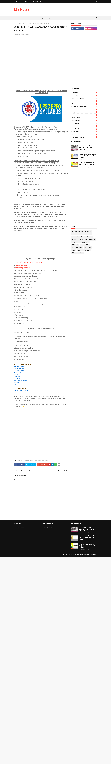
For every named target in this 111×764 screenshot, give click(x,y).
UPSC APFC (38, 460)
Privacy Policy (38, 1)
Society (84, 134)
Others (82, 244)
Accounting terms (21, 265)
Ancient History (84, 92)
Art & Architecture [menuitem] (32, 18)
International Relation (84, 115)
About (19, 1)
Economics (84, 101)
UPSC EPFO (20, 23)
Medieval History (84, 117)
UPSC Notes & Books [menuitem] (74, 18)
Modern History (84, 120)
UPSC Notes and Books (84, 137)
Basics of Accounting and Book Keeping (29, 262)
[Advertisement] (41, 50)
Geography (84, 109)
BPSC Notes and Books (84, 98)
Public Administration (84, 128)
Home (15, 1)
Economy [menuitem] (56, 18)
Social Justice (84, 131)
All (72, 231)
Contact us (87, 554)
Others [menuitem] (63, 18)
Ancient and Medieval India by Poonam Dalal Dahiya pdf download (88, 156)
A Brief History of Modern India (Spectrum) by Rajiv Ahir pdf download (88, 147)
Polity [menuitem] (41, 18)
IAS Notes (21, 9)
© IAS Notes (94, 554)
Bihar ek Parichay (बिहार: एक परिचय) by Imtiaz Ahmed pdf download (87, 164)
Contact (25, 1)
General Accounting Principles (26, 460)
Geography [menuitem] (48, 18)
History (84, 112)
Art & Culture (84, 95)
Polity (84, 126)
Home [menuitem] (15, 18)
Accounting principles (22, 268)
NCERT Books (84, 123)
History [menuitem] (22, 18)
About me (65, 554)
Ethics (84, 103)
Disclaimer (31, 1)
